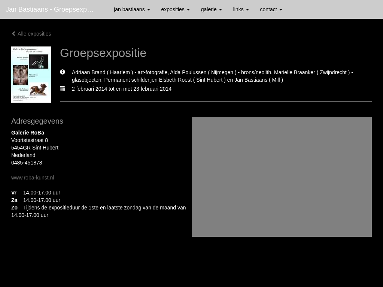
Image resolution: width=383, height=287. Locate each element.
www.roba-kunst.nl (32, 178)
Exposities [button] (175, 9)
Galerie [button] (211, 9)
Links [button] (241, 9)
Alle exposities (31, 34)
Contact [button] (271, 9)
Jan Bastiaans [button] (132, 9)
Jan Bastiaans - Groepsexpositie (54, 9)
